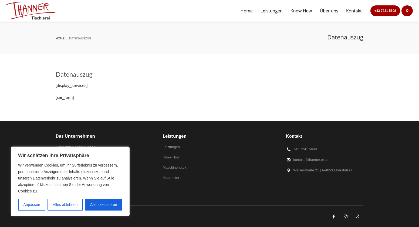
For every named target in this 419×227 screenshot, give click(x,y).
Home (60, 38)
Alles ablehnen (65, 204)
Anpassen (31, 204)
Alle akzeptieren (103, 204)
